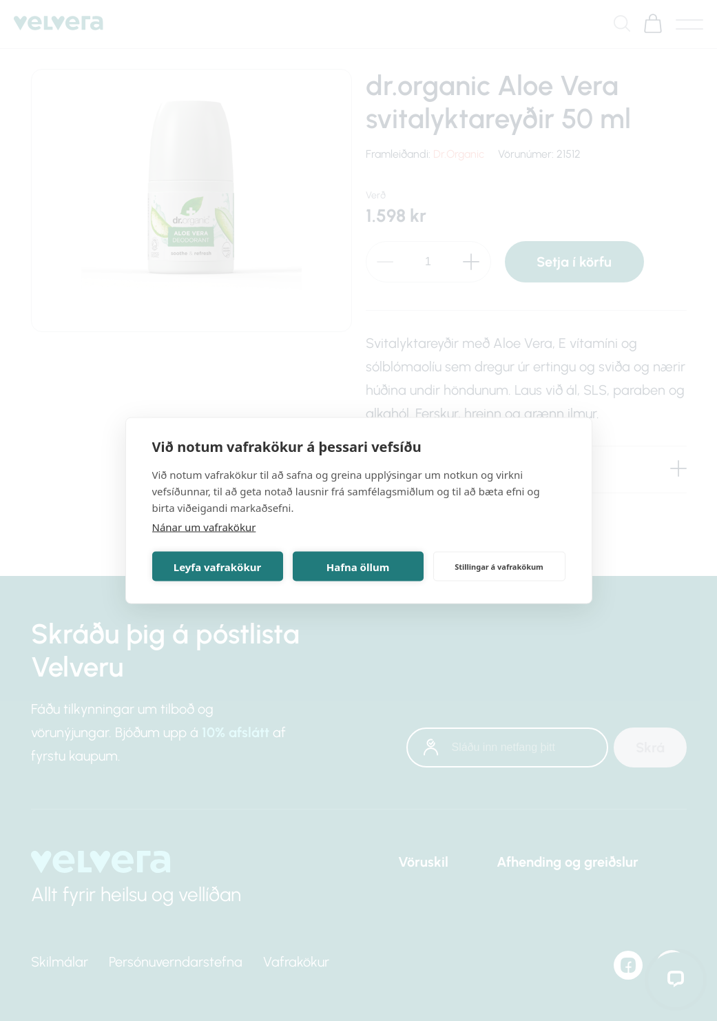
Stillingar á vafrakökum (499, 566)
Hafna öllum (358, 566)
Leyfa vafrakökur (217, 566)
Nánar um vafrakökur (204, 527)
